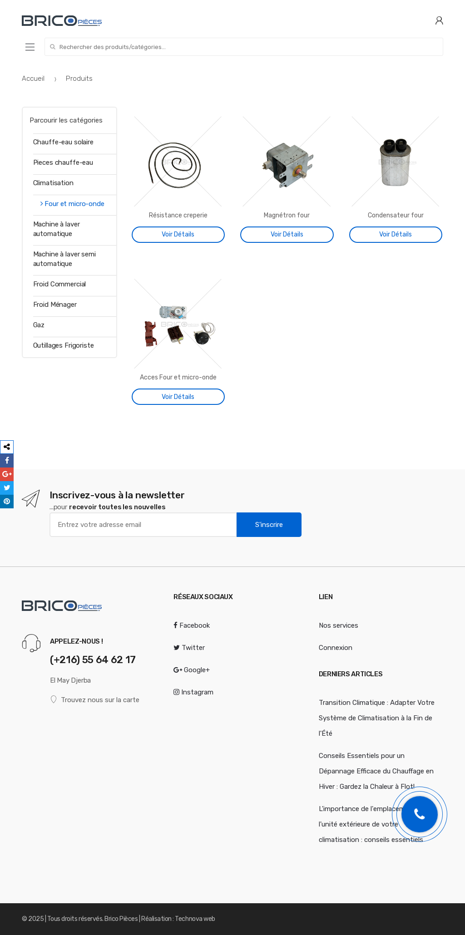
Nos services (338, 625)
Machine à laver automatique (56, 229)
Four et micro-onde (68, 204)
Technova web (195, 919)
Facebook (191, 625)
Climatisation (53, 183)
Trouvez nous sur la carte (94, 699)
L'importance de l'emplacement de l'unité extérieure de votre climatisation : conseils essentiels (372, 824)
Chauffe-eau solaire (63, 142)
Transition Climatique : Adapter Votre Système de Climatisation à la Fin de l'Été (377, 718)
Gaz (39, 325)
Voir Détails (178, 234)
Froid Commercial (59, 284)
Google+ (191, 670)
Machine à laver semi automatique (64, 259)
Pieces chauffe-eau (63, 162)
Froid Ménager (55, 304)
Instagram (193, 692)
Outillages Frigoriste (63, 345)
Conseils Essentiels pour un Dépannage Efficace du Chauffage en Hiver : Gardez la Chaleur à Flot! (376, 771)
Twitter (189, 648)
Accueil (33, 78)
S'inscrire (269, 525)
